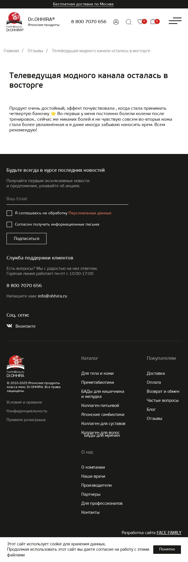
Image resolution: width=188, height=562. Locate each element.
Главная (11, 50)
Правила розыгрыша (26, 419)
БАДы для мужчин (102, 435)
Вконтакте (26, 326)
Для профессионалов (102, 503)
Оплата (154, 382)
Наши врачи (93, 476)
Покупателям (161, 358)
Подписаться (26, 238)
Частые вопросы (163, 400)
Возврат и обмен (163, 391)
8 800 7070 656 (88, 21)
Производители (96, 485)
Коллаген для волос (100, 432)
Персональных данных (90, 213)
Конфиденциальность (26, 411)
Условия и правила (24, 402)
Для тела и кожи (97, 373)
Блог (151, 409)
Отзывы (35, 50)
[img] (116, 22)
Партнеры (90, 494)
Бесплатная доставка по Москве (83, 4)
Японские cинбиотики (102, 414)
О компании (93, 467)
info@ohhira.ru (52, 296)
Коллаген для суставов (103, 423)
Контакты (90, 512)
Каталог (90, 358)
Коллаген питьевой (100, 405)
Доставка (156, 373)
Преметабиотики (97, 382)
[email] (67, 199)
